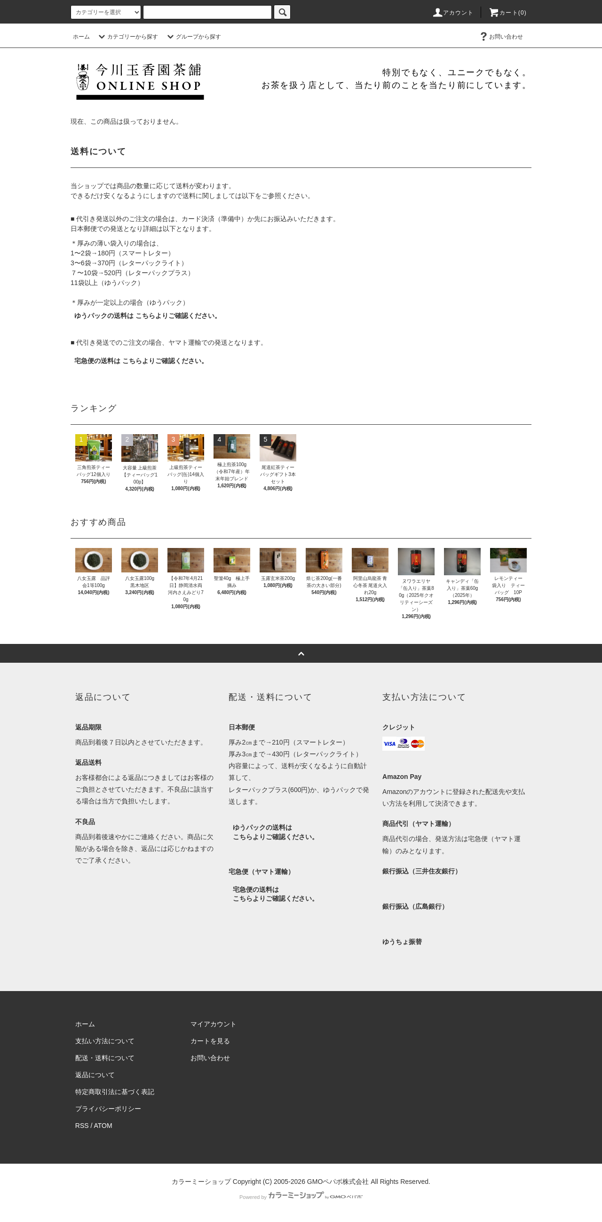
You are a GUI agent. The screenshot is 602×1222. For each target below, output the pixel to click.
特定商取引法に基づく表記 (114, 1091)
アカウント (453, 12)
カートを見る (210, 1041)
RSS (82, 1125)
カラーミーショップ (201, 1181)
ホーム (81, 36)
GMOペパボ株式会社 (338, 1181)
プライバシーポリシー (108, 1108)
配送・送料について (105, 1058)
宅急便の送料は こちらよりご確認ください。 (141, 361)
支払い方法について (105, 1041)
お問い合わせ (500, 36)
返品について (95, 1075)
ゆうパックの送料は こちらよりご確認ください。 (147, 315)
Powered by (301, 1197)
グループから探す (193, 36)
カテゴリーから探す (127, 36)
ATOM (103, 1125)
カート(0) (507, 12)
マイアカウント (213, 1024)
